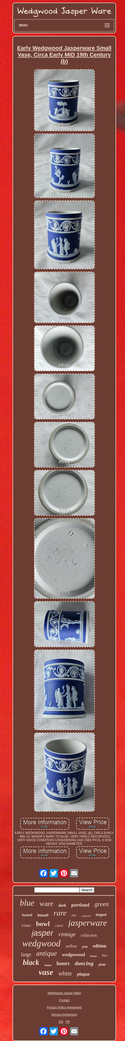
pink (85, 947)
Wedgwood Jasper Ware (64, 993)
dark (62, 905)
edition (99, 946)
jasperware (87, 922)
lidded (48, 965)
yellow (71, 946)
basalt (42, 915)
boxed (93, 956)
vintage (67, 934)
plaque (83, 974)
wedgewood (73, 954)
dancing (84, 963)
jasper (42, 933)
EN (61, 1022)
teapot (101, 914)
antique (46, 953)
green (102, 904)
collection (89, 935)
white (65, 973)
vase (46, 972)
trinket (26, 925)
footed (27, 915)
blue (27, 903)
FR (68, 1022)
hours (63, 963)
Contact (64, 1000)
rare (60, 913)
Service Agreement (64, 1014)
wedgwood (41, 944)
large (26, 954)
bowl (43, 923)
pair (74, 915)
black (31, 962)
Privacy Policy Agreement (64, 1007)
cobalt (59, 925)
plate (102, 964)
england (86, 915)
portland (80, 905)
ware (46, 904)
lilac (105, 955)
